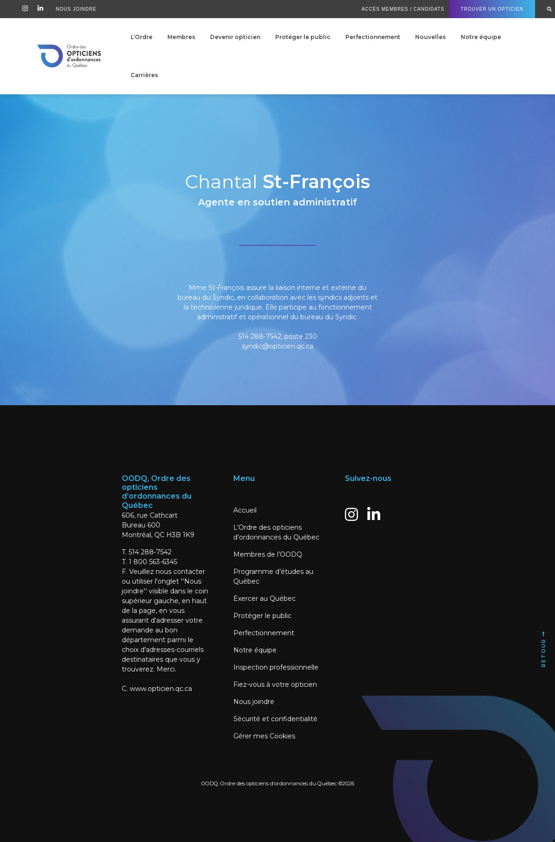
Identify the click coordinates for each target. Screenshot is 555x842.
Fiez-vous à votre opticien (275, 684)
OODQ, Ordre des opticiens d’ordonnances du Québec (269, 783)
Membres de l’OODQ (267, 554)
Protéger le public (302, 36)
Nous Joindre (76, 9)
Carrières (144, 75)
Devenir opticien (235, 36)
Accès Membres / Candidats (403, 9)
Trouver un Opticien (492, 9)
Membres (181, 36)
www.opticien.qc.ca (161, 688)
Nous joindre (253, 701)
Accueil (245, 510)
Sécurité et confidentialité (275, 719)
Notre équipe (481, 36)
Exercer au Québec (264, 598)
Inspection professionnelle (275, 667)
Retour (543, 649)
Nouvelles (430, 36)
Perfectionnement (372, 36)
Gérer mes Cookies (264, 736)
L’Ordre (141, 36)
